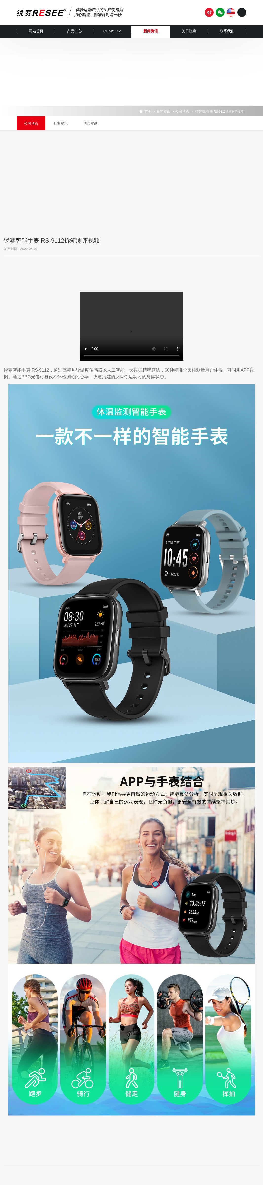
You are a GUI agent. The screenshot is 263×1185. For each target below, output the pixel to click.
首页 (147, 111)
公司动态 (182, 111)
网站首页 (36, 31)
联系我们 (227, 31)
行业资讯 (61, 123)
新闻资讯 (150, 31)
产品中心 (74, 31)
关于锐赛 (189, 31)
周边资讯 (90, 123)
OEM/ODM (112, 31)
